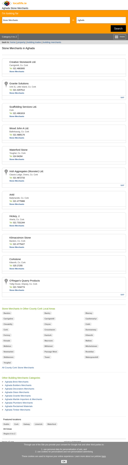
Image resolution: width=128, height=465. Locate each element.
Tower (47, 357)
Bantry (47, 313)
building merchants (52, 42)
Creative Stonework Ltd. (23, 61)
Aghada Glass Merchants (17, 392)
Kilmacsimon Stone (20, 237)
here (104, 456)
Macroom (48, 341)
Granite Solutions (19, 83)
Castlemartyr (91, 319)
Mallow (89, 341)
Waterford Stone (19, 149)
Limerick (38, 424)
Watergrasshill (92, 357)
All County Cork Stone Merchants (18, 367)
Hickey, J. (15, 216)
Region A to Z (10, 434)
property (21, 42)
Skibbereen (9, 357)
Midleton (7, 346)
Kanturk (48, 335)
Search (118, 28)
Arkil (12, 194)
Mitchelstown (91, 346)
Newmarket (9, 352)
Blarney (89, 313)
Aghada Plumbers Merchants (19, 403)
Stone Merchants (17, 71)
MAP (122, 97)
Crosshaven (49, 330)
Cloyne (47, 324)
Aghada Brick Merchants (16, 381)
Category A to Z (9, 37)
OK (64, 461)
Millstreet (48, 346)
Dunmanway (91, 330)
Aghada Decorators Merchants (19, 389)
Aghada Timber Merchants (17, 409)
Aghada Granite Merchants (18, 395)
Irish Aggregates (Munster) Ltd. (27, 171)
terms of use (8, 441)
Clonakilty (8, 324)
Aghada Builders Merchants (18, 385)
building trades (34, 42)
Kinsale (7, 341)
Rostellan (90, 352)
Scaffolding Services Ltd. (23, 106)
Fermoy (7, 335)
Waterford (51, 424)
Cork (6, 330)
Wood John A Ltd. (19, 128)
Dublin (6, 424)
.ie (20, 3)
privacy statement (72, 441)
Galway (27, 424)
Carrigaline (8, 319)
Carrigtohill (49, 319)
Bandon (7, 313)
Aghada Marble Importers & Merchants (23, 399)
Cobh (88, 324)
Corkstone (15, 259)
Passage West (50, 352)
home (13, 42)
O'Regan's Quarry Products (25, 280)
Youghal (7, 363)
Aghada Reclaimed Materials (18, 406)
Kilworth (89, 335)
